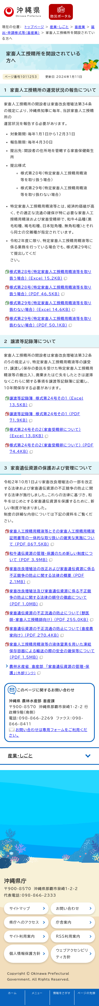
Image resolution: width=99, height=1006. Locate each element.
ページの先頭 (87, 993)
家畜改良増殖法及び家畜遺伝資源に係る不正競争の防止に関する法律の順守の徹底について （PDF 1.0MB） (50, 597)
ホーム (12, 993)
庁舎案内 (64, 922)
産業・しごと (59, 26)
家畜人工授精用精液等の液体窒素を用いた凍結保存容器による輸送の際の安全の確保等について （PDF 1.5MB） (52, 650)
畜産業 (80, 26)
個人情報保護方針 (24, 953)
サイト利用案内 (22, 936)
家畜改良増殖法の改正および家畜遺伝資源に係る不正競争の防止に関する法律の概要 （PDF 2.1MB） (52, 575)
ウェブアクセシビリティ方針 (72, 954)
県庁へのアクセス (24, 922)
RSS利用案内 (68, 936)
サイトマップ (19, 908)
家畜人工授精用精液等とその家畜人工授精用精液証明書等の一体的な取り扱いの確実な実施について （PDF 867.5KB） (52, 537)
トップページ (34, 26)
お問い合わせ (67, 908)
